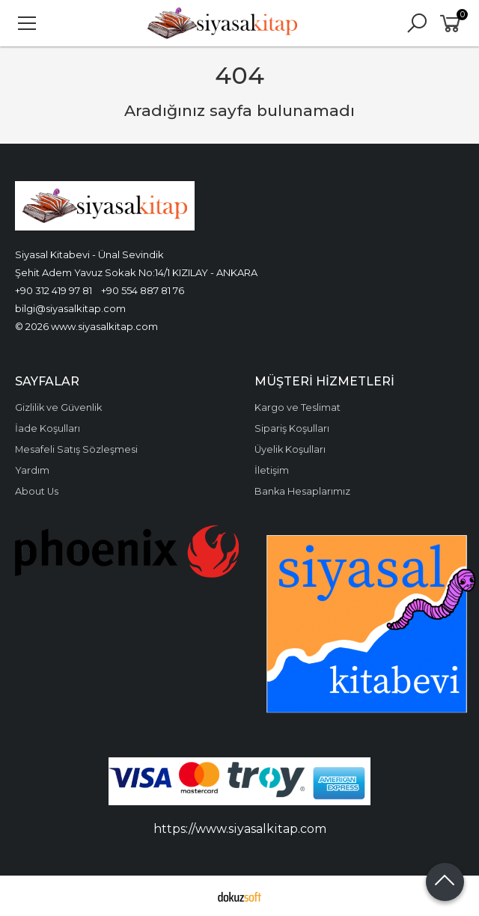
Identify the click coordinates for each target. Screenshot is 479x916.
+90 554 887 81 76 (142, 290)
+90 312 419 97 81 (53, 290)
